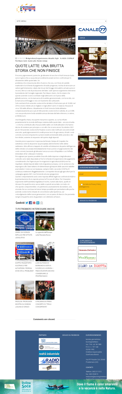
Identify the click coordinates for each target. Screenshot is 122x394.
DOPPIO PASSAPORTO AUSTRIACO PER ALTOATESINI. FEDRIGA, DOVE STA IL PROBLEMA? (24, 267)
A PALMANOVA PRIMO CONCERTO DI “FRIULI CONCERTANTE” (44, 304)
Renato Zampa (42, 61)
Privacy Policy (96, 184)
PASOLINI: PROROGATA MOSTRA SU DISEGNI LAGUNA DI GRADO (23, 304)
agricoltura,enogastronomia (38, 58)
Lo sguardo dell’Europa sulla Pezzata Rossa (44, 233)
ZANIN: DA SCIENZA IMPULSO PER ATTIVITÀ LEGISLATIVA (23, 235)
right (57, 58)
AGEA (64, 58)
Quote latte (32, 61)
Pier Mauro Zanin (21, 61)
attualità (51, 58)
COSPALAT (70, 58)
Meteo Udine (81, 134)
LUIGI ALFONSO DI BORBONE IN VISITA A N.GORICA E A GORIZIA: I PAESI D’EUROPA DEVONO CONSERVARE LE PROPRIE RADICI (45, 269)
